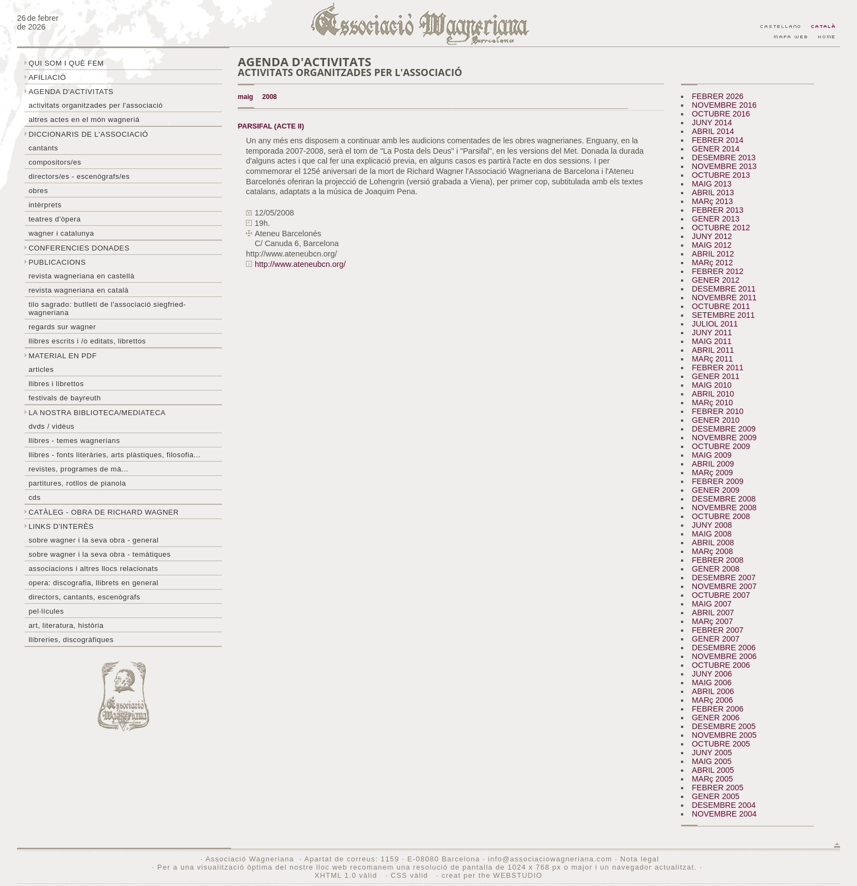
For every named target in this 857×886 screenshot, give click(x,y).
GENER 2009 (715, 490)
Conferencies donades (79, 248)
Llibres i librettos (56, 384)
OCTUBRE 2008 (721, 516)
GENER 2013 (715, 218)
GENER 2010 (715, 420)
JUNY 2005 (712, 752)
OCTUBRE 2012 (721, 227)
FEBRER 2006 (717, 708)
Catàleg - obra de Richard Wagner (103, 512)
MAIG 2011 (712, 341)
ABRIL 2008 (713, 542)
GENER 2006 (715, 717)
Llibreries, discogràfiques (71, 640)
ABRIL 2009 (713, 463)
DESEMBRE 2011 (724, 288)
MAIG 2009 (712, 455)
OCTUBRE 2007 (721, 595)
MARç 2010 (712, 402)
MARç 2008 (712, 551)
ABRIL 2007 (713, 612)
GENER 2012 (715, 280)
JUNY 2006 (712, 673)
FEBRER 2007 (717, 630)
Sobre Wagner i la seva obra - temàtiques (99, 554)
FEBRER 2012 (717, 271)
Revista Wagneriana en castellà (81, 276)
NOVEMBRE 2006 (724, 656)
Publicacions (57, 262)
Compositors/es (54, 162)
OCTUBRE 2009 (721, 446)
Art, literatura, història (66, 625)
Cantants (43, 148)
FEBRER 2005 (717, 787)
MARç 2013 (712, 201)
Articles (41, 369)
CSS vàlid (411, 875)
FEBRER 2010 (717, 411)
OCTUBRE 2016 (721, 113)
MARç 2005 (712, 778)
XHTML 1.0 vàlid (347, 875)
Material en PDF (62, 356)
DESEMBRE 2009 (724, 428)
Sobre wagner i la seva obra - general (93, 540)
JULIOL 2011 (715, 323)
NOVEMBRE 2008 (724, 507)
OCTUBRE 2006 (721, 665)
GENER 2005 (715, 796)
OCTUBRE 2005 (721, 743)
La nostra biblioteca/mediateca (97, 413)
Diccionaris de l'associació (88, 134)
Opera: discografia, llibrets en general (93, 583)
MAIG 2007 (712, 603)
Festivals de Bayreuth (64, 398)
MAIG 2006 (712, 682)
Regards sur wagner (62, 327)
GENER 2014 (715, 148)
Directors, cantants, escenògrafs (84, 597)
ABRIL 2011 (713, 350)
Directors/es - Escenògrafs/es (79, 176)
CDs (34, 497)
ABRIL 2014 (713, 131)
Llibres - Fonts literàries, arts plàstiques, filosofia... (114, 455)
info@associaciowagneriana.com (550, 859)
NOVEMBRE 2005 (724, 735)
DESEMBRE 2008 (724, 498)
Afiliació (47, 77)
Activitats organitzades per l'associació (95, 105)
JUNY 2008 (712, 525)
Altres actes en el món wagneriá (83, 119)
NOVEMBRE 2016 (724, 105)
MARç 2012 (712, 262)
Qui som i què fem (66, 63)
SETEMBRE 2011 (723, 315)
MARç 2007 (712, 621)
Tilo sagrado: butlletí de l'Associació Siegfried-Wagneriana (107, 308)
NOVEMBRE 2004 (724, 813)
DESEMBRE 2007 (724, 577)
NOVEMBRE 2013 (724, 166)
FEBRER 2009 (717, 481)
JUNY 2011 (712, 332)
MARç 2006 (712, 700)
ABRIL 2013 (713, 192)
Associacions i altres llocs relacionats (93, 568)
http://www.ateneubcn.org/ (300, 264)
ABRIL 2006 (713, 691)
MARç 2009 (712, 472)
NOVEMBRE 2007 (724, 586)
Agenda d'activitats (71, 92)
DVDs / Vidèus (51, 426)
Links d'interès (60, 526)
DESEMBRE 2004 (724, 805)
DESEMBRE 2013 (724, 157)
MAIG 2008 (712, 533)
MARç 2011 (712, 358)
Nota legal (639, 859)
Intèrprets (44, 205)
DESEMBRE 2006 (724, 647)
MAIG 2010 (712, 385)
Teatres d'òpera (54, 219)
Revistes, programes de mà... (78, 469)
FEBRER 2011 (717, 367)
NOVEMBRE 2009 (724, 437)
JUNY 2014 (712, 122)
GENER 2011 (715, 376)
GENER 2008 (715, 568)
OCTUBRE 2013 (721, 175)
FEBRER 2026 (717, 96)
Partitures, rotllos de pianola (77, 483)
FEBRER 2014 (717, 140)
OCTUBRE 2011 (721, 306)
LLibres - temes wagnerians (74, 440)
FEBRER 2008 (717, 560)
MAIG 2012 (712, 245)
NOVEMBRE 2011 (724, 297)
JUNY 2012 (712, 236)
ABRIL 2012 (713, 253)
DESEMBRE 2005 (724, 726)
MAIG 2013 (712, 183)
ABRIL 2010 (713, 393)
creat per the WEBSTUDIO (492, 875)
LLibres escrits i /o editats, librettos (87, 341)
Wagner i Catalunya (61, 233)
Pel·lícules (46, 611)
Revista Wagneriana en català (78, 290)
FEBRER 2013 (717, 210)
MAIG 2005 (712, 761)
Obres (38, 190)
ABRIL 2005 (713, 770)
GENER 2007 (715, 638)
